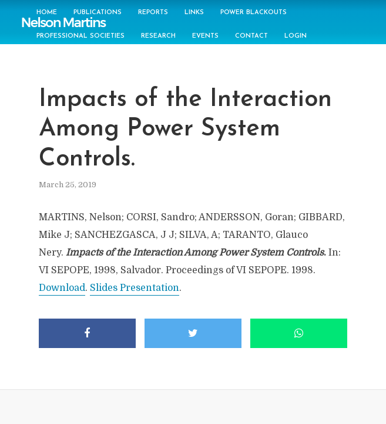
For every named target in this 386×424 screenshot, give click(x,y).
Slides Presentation (134, 288)
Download (62, 288)
